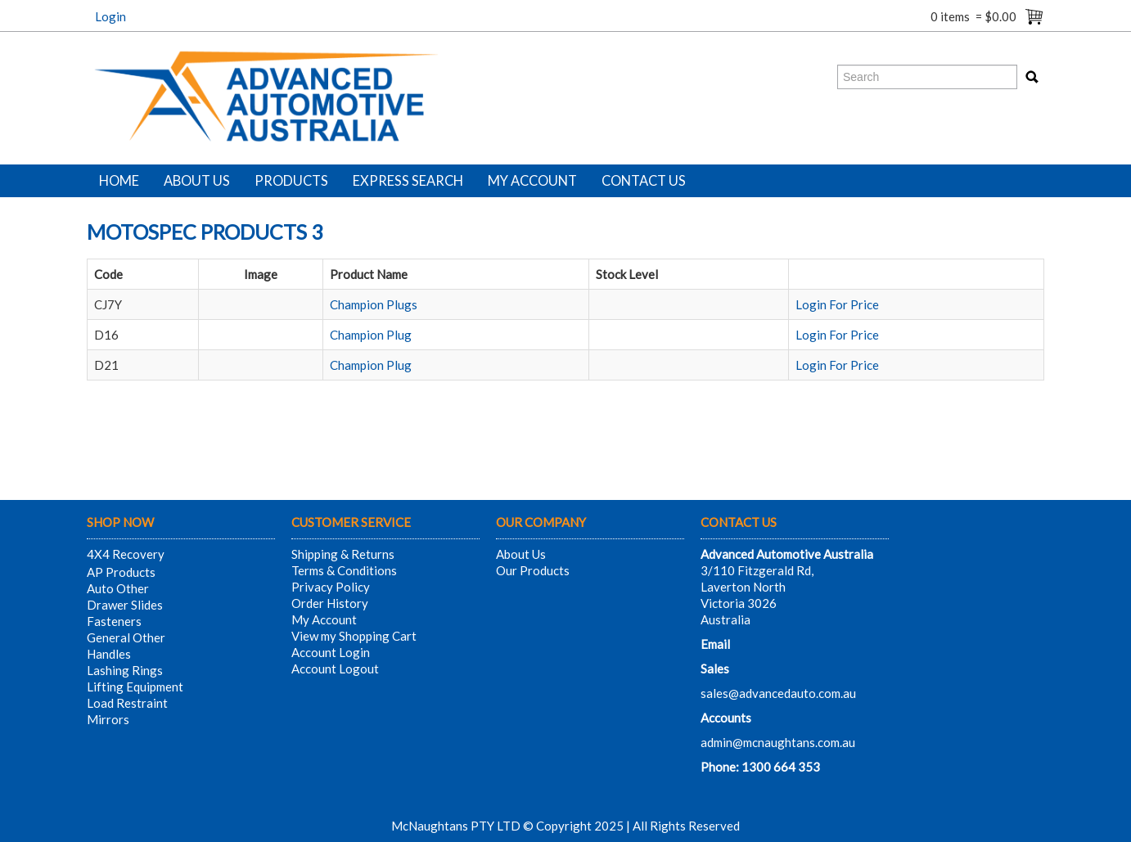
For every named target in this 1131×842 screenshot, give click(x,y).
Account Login (330, 652)
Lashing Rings (125, 670)
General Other (126, 637)
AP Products (121, 572)
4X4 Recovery (125, 554)
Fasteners (114, 621)
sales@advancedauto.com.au (778, 693)
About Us (197, 181)
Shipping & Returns (342, 554)
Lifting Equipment (135, 686)
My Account (532, 181)
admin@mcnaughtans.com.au (778, 742)
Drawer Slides (125, 604)
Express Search (408, 181)
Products (291, 181)
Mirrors (108, 719)
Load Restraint (127, 703)
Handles (109, 653)
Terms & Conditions (344, 570)
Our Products (533, 570)
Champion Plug (371, 334)
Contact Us (644, 181)
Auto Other (118, 588)
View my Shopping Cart (354, 635)
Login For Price (837, 304)
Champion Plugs (373, 304)
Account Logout (335, 668)
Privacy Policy (330, 586)
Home (119, 181)
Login (110, 16)
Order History (329, 603)
